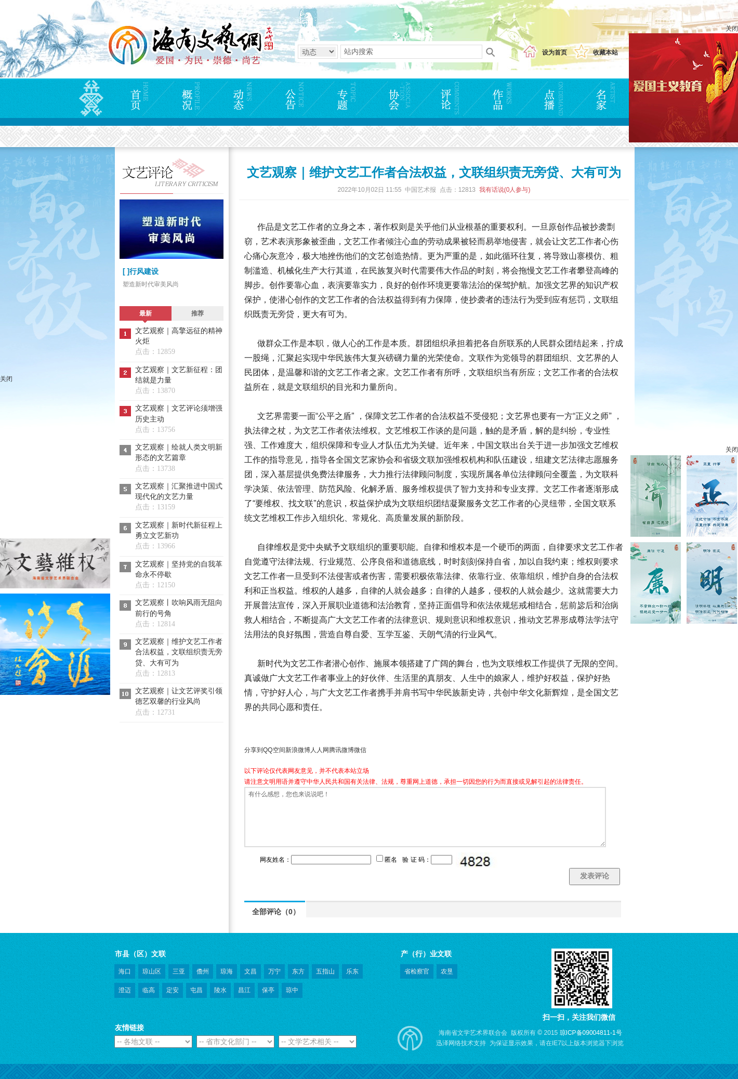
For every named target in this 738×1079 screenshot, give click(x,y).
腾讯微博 (341, 750)
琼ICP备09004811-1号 (591, 1032)
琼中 (292, 990)
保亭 (268, 990)
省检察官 (416, 971)
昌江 (244, 990)
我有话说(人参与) (505, 189)
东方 (298, 971)
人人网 (319, 750)
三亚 (179, 971)
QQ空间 (274, 750)
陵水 (220, 990)
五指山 (325, 971)
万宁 (274, 971)
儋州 (202, 971)
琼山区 (151, 971)
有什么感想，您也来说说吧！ (425, 817)
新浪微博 (297, 750)
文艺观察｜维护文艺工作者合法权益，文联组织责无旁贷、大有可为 (178, 652)
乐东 (352, 971)
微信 (360, 750)
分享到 (253, 750)
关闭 (732, 28)
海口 (124, 971)
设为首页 (554, 52)
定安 (172, 990)
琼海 (226, 971)
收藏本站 (605, 52)
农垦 (447, 971)
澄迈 (124, 990)
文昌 (250, 971)
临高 (148, 990)
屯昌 (196, 990)
